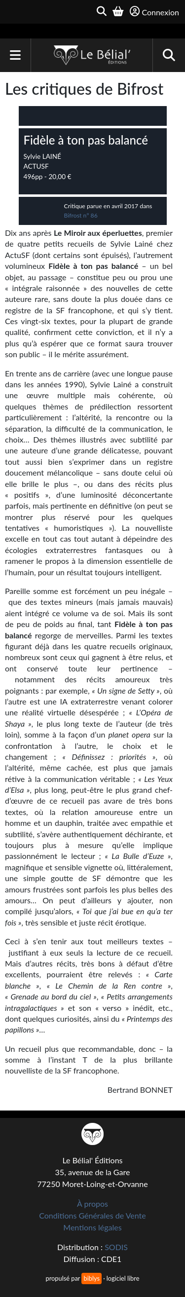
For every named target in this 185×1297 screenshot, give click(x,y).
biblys (91, 1278)
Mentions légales (92, 1227)
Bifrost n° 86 (81, 215)
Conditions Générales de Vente (92, 1215)
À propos (92, 1203)
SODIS (116, 1247)
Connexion (154, 11)
